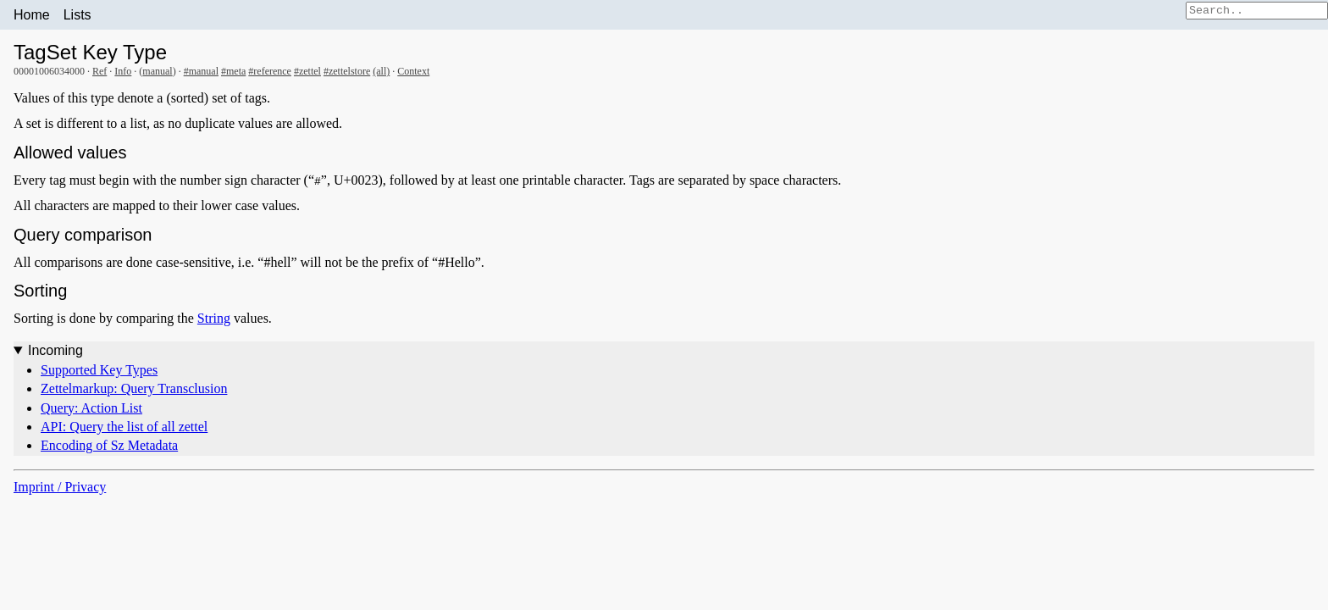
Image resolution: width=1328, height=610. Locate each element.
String (213, 318)
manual (157, 71)
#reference (269, 71)
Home (32, 15)
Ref (99, 71)
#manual (201, 71)
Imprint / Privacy (60, 487)
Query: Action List (91, 408)
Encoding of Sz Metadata (109, 445)
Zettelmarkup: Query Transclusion (134, 388)
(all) (381, 71)
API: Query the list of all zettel (124, 426)
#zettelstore (347, 71)
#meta (233, 71)
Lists (77, 15)
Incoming (55, 350)
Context (413, 71)
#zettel (307, 71)
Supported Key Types (99, 370)
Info (122, 71)
